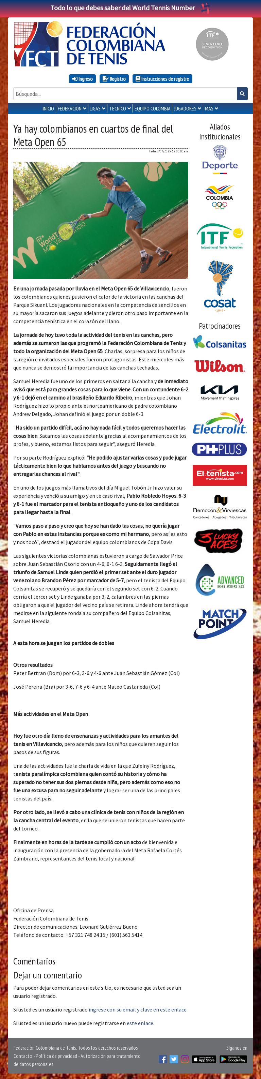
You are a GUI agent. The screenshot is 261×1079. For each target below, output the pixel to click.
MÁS (209, 108)
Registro (114, 78)
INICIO (48, 108)
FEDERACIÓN (70, 108)
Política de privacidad (56, 1055)
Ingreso (82, 78)
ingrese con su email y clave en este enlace (138, 1009)
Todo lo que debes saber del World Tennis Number (130, 7)
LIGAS (95, 108)
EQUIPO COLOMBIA (153, 108)
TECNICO (117, 108)
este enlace (140, 1023)
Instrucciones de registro (162, 78)
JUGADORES (185, 108)
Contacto (23, 1055)
